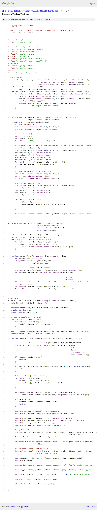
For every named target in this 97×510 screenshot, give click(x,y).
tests (64, 11)
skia (4, 11)
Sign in (92, 3)
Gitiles (13, 506)
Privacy (19, 506)
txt (87, 506)
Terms (25, 506)
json (93, 506)
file (48, 19)
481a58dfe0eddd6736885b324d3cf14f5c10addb (36, 11)
